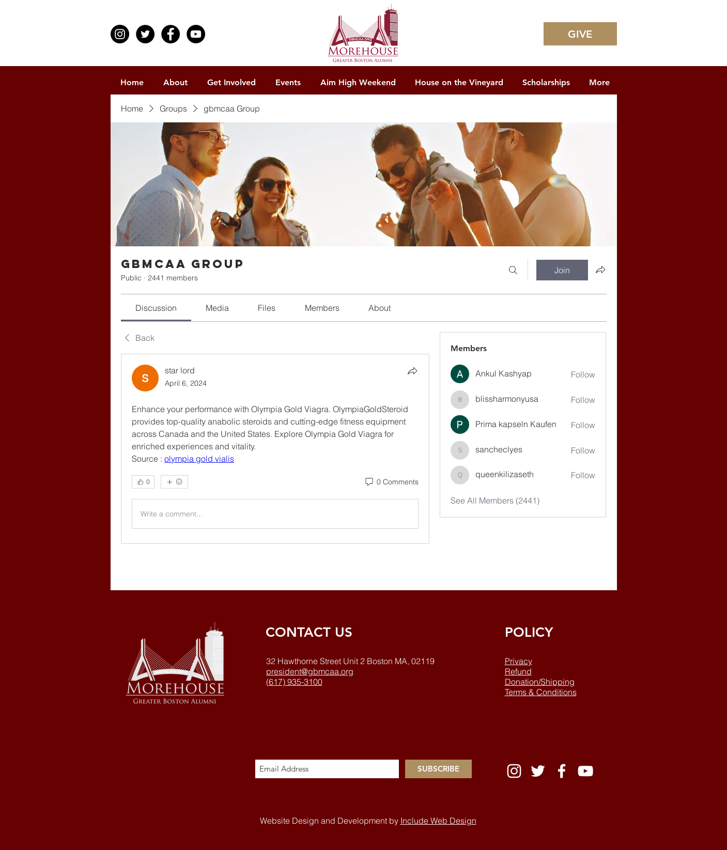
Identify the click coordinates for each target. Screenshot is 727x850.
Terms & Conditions (541, 692)
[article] (275, 449)
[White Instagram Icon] (514, 771)
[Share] (412, 371)
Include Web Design (438, 820)
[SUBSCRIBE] (438, 769)
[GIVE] (580, 33)
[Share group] (600, 269)
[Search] (513, 270)
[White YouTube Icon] (585, 771)
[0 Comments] (391, 482)
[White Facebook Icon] (561, 771)
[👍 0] (143, 482)
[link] (156, 308)
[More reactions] (174, 482)
